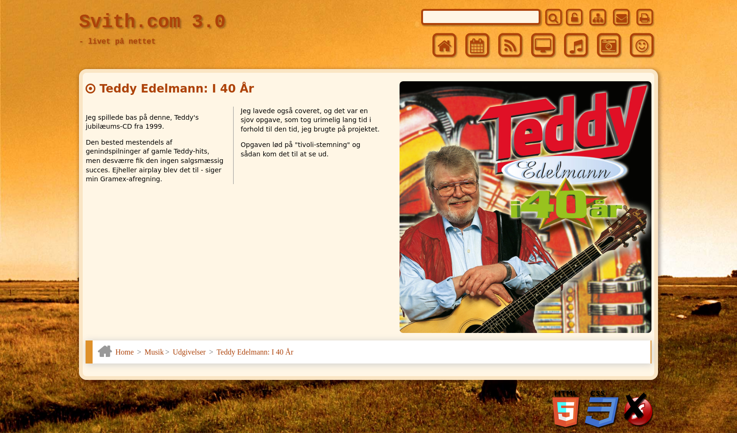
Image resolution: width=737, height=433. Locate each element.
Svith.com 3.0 (152, 22)
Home (124, 352)
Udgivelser (188, 352)
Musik (154, 352)
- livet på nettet (117, 42)
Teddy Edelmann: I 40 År (255, 352)
